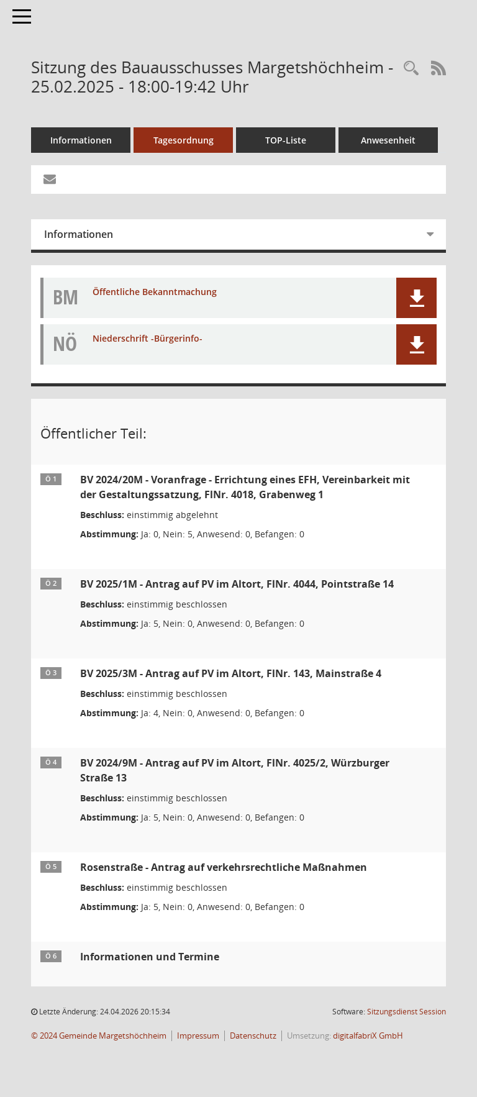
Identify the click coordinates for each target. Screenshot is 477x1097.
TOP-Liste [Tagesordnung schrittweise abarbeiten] (285, 140)
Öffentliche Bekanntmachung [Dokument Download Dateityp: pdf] (155, 292)
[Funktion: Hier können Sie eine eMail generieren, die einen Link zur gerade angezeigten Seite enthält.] (49, 179)
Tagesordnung (183, 140)
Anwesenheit (388, 140)
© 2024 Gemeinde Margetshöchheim (98, 1036)
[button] (416, 298)
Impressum (198, 1036)
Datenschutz (253, 1036)
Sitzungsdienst (406, 1011)
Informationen (81, 140)
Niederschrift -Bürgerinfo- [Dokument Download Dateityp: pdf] (147, 339)
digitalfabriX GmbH (368, 1036)
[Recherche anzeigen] (411, 68)
